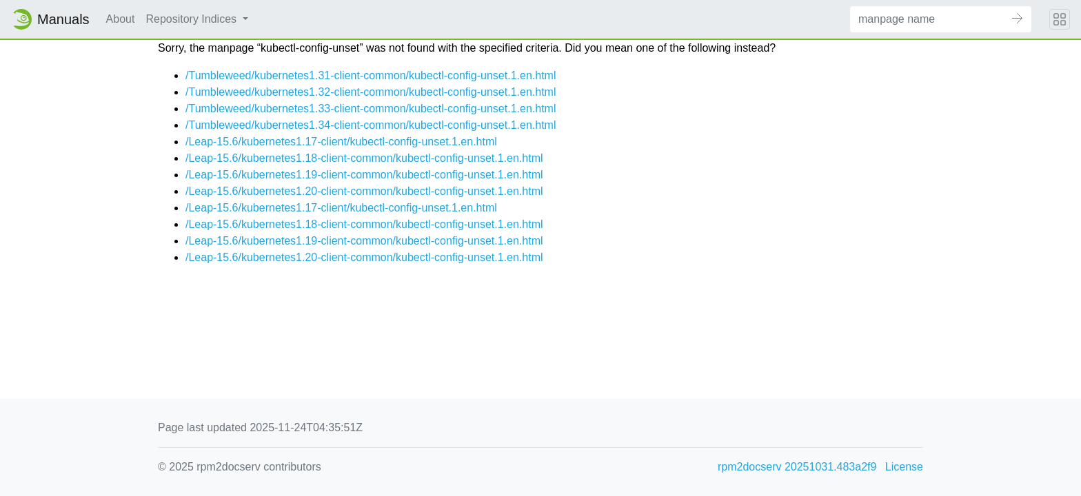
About (120, 19)
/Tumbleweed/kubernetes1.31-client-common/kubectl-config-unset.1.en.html (370, 75)
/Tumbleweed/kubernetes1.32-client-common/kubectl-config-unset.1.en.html (370, 92)
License (904, 467)
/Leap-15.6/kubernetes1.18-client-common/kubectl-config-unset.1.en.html (364, 158)
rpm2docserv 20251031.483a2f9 (797, 467)
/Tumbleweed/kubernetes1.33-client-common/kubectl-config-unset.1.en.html (370, 108)
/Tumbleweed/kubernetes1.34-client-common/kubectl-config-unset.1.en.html (370, 125)
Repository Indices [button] (192, 19)
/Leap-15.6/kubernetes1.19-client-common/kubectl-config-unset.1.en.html (364, 174)
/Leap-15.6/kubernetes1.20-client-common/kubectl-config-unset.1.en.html (364, 191)
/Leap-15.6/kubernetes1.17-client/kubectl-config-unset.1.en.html (341, 141)
